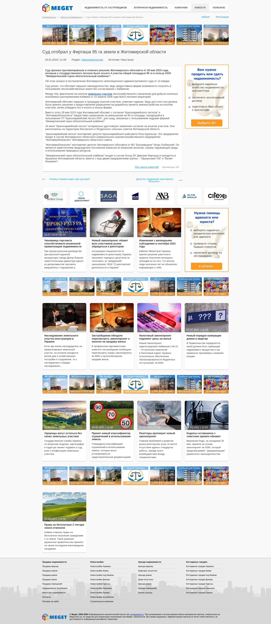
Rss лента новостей (147, 167)
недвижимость (137, 614)
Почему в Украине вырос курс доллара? (69, 179)
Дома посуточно (145, 579)
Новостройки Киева (99, 571)
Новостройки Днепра (100, 579)
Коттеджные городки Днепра (199, 579)
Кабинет (206, 17)
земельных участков (100, 93)
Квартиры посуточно (147, 571)
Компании (181, 7)
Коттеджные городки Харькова (200, 588)
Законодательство (92, 59)
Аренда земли (144, 584)
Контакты (46, 597)
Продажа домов (49, 575)
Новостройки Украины (100, 566)
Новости (200, 7)
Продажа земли (49, 579)
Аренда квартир (145, 566)
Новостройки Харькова (101, 588)
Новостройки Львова (99, 593)
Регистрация (222, 17)
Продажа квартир (50, 566)
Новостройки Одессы (100, 584)
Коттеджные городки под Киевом (201, 575)
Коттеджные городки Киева (198, 571)
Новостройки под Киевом (102, 575)
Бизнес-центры (145, 593)
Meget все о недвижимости (54, 617)
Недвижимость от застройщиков (105, 7)
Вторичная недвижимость (151, 7)
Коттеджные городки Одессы (199, 584)
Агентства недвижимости (54, 593)
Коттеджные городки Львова (199, 593)
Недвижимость (49, 17)
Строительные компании (101, 601)
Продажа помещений (52, 584)
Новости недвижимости (71, 17)
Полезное (219, 7)
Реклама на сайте (50, 601)
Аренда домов (145, 575)
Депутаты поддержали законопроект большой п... (154, 180)
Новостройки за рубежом (102, 597)
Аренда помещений (147, 588)
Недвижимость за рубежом (54, 588)
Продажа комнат (50, 571)
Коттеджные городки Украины (200, 566)
